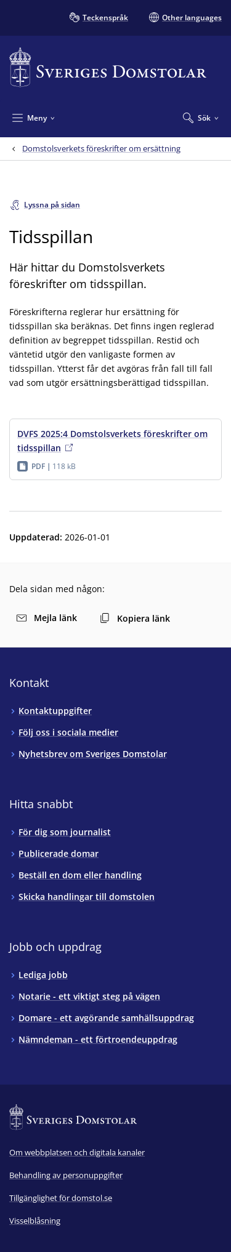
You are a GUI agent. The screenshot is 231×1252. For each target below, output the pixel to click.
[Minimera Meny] (33, 117)
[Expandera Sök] (201, 117)
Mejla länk (47, 618)
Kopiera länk (135, 618)
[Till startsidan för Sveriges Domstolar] (107, 67)
